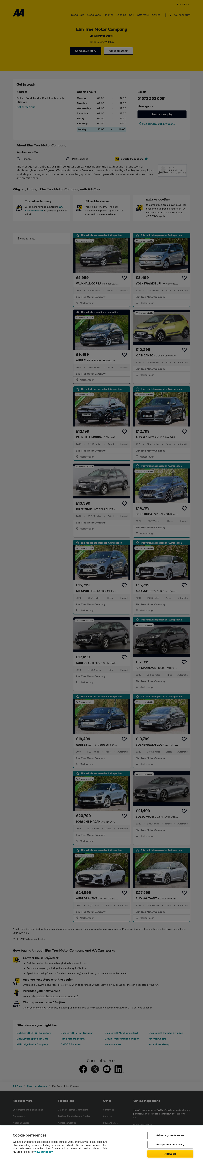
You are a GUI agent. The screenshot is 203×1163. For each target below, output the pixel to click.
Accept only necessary (170, 1144)
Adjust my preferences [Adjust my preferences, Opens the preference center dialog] (170, 1135)
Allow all (170, 1153)
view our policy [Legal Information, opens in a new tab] (43, 1151)
